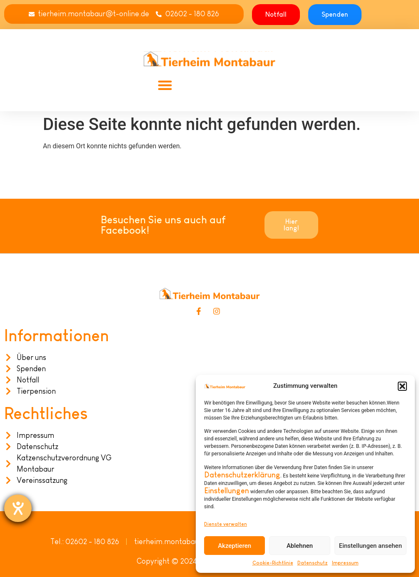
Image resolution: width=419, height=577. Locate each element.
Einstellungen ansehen (370, 546)
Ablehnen (300, 546)
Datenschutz (312, 563)
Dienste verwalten (225, 524)
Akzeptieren (234, 546)
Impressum (345, 563)
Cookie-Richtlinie (272, 563)
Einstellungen (226, 491)
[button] (402, 386)
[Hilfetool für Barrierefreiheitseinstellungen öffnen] (18, 508)
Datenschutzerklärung (242, 475)
